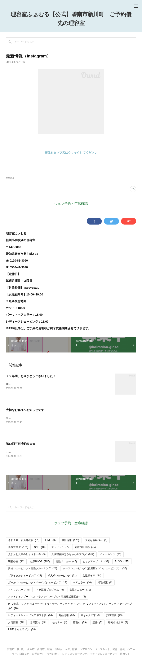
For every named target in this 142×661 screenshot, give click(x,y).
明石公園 (16, 561)
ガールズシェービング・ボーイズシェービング (37, 582)
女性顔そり (92, 575)
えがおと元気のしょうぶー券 (27, 554)
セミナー (59, 622)
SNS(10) (10, 178)
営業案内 (38, 622)
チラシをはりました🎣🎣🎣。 (23, 452)
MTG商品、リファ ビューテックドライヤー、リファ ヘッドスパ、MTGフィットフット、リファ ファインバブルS (70, 606)
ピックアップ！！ (96, 561)
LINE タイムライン (22, 629)
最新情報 (70, 540)
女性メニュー (80, 589)
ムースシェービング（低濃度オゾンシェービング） (95, 568)
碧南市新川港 (85, 547)
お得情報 (16, 622)
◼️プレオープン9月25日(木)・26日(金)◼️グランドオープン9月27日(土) (46, 384)
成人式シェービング (62, 575)
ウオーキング (110, 554)
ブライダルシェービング (25, 575)
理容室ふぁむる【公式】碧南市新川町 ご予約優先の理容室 (71, 19)
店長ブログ (18, 547)
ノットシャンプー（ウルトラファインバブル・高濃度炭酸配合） (47, 597)
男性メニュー (66, 561)
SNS (39, 547)
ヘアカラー (82, 582)
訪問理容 (114, 615)
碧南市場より (118, 622)
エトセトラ (60, 547)
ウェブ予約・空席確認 (71, 204)
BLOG (122, 561)
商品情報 (67, 615)
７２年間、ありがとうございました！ (31, 376)
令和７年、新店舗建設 (23, 540)
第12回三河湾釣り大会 (21, 444)
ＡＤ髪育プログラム (50, 589)
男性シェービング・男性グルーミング (32, 568)
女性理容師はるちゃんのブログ (72, 554)
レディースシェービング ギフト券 (30, 615)
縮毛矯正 (105, 582)
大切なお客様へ (96, 540)
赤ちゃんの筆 (91, 615)
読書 (97, 622)
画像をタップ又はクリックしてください (71, 152)
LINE (50, 540)
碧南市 (79, 622)
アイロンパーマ (19, 589)
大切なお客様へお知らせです (25, 410)
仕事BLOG (40, 561)
